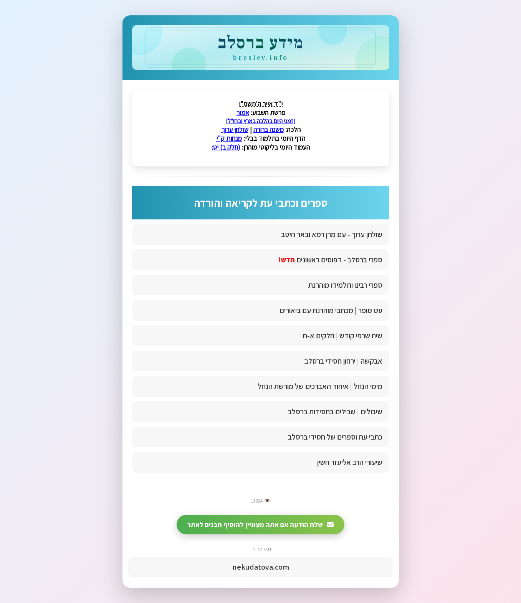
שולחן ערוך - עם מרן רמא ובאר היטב (331, 234)
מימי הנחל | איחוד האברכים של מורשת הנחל (320, 386)
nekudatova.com (260, 567)
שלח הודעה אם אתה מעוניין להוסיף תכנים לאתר (260, 524)
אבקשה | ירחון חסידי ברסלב (343, 361)
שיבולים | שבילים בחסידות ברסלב (335, 412)
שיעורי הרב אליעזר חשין (349, 462)
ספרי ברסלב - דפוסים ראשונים (330, 260)
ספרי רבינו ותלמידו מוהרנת (345, 285)
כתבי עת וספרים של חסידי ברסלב (335, 437)
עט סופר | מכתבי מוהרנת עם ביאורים (331, 310)
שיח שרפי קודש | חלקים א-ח (342, 336)
